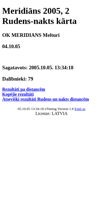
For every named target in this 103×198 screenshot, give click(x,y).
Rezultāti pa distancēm (23, 89)
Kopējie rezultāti (18, 94)
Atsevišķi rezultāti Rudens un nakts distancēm (45, 99)
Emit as (79, 109)
